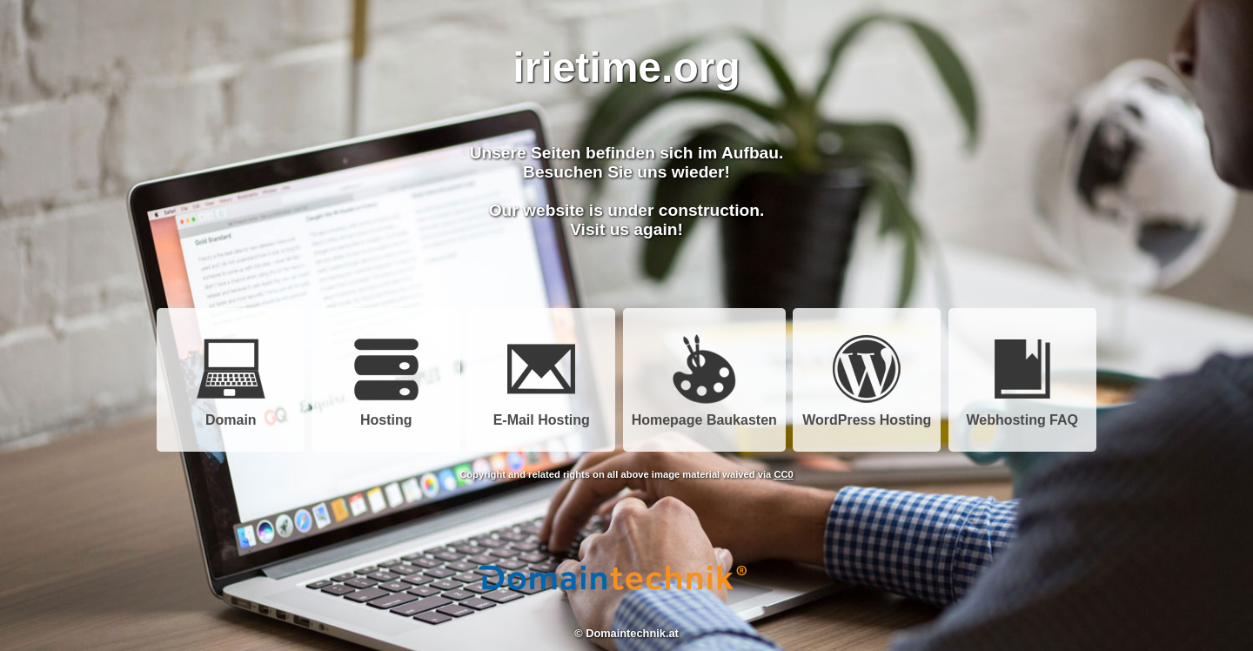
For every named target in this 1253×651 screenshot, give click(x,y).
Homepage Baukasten (704, 413)
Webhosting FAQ (1022, 413)
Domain (230, 413)
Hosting (386, 413)
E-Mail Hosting (541, 413)
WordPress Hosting (866, 413)
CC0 (783, 474)
